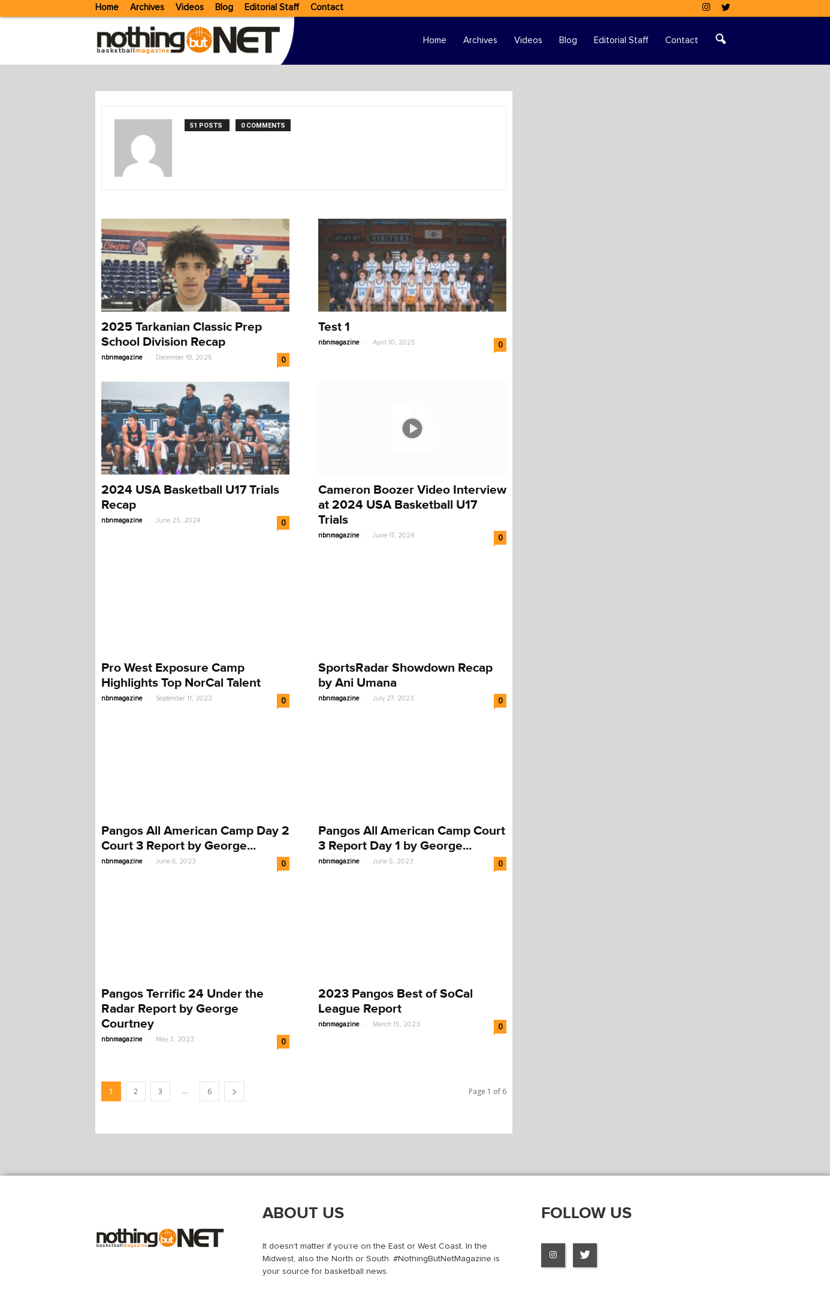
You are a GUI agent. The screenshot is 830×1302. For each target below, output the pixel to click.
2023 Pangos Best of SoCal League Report (395, 1001)
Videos (190, 7)
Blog (224, 7)
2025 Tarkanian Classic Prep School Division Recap (181, 334)
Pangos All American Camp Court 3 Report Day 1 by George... (411, 838)
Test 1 (334, 326)
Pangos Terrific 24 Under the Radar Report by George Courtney (182, 1008)
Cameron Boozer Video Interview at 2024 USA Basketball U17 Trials (412, 504)
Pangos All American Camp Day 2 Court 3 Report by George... (195, 838)
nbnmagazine (121, 357)
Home (107, 7)
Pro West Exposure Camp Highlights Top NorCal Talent (181, 675)
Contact (326, 7)
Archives (147, 7)
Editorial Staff (272, 7)
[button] (721, 40)
